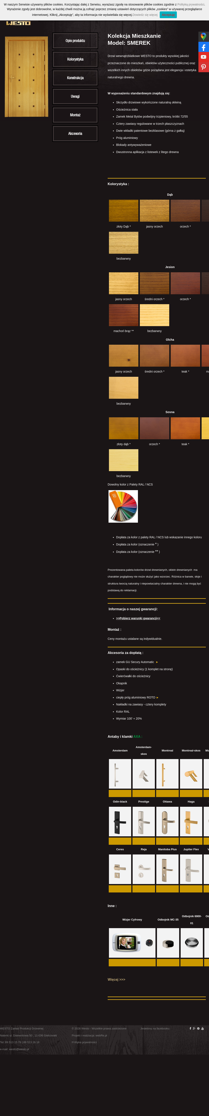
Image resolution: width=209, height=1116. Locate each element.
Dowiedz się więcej (144, 14)
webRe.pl (101, 1035)
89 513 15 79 (13, 1042)
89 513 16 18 (31, 1042)
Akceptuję (168, 14)
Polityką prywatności (190, 4)
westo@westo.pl (19, 1049)
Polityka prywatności (84, 1042)
